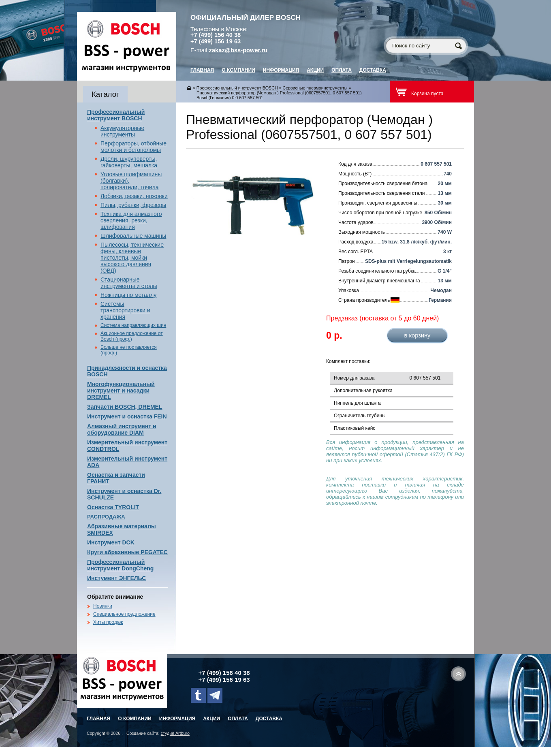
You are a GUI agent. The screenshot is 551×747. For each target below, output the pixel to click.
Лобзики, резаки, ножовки (134, 196)
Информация (281, 70)
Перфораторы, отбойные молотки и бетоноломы (133, 146)
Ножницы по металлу (128, 295)
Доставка (372, 70)
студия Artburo (175, 733)
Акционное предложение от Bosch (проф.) (131, 336)
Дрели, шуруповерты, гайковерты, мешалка (128, 162)
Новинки (102, 606)
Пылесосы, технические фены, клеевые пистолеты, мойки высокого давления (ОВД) (132, 257)
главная (202, 70)
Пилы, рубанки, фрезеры (133, 205)
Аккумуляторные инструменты (122, 131)
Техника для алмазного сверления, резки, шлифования (131, 220)
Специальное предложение (124, 614)
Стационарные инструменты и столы (128, 282)
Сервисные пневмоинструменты (314, 87)
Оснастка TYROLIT (113, 507)
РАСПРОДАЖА (106, 517)
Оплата (341, 70)
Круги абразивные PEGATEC (127, 552)
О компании (238, 70)
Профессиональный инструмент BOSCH (116, 115)
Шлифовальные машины (133, 236)
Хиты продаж (108, 622)
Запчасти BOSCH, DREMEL (124, 406)
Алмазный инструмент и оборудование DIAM (121, 429)
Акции (315, 70)
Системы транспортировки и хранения (125, 310)
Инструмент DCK (111, 542)
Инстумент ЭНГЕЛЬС (116, 578)
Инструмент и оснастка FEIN (127, 416)
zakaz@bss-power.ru (238, 50)
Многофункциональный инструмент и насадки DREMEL (121, 390)
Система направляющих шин (133, 325)
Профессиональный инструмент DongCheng (120, 565)
